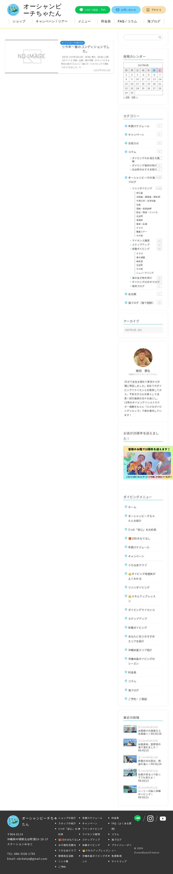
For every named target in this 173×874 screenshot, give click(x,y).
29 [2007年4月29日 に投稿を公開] (126, 92)
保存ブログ (147, 286)
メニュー (84, 21)
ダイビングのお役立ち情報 (147, 159)
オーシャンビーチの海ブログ (145, 180)
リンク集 (63, 861)
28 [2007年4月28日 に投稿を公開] (160, 88)
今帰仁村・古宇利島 (146, 200)
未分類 (145, 294)
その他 (139, 235)
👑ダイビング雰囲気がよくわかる (142, 576)
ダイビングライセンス (141, 610)
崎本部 (139, 261)
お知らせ (145, 143)
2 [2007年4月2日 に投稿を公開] (132, 74)
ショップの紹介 (67, 818)
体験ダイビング (147, 248)
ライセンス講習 (147, 240)
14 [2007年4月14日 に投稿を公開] (160, 79)
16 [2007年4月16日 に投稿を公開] (132, 83)
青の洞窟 (140, 257)
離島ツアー (141, 231)
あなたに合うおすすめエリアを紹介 (141, 638)
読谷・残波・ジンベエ (147, 212)
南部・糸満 (141, 223)
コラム (145, 152)
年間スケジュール (145, 126)
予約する (154, 10)
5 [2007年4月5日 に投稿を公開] (149, 74)
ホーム (132, 507)
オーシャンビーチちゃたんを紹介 (141, 518)
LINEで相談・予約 (93, 10)
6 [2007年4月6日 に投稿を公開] (154, 74)
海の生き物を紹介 (147, 277)
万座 (138, 204)
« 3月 (126, 97)
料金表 (106, 21)
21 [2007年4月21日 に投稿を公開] (160, 83)
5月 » (135, 97)
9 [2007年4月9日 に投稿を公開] (132, 79)
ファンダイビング (147, 188)
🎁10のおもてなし (139, 538)
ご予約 (62, 866)
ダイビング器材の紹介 (147, 165)
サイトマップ (119, 861)
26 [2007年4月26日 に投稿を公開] (148, 88)
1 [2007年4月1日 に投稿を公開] (126, 74)
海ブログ (153, 21)
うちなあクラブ (137, 565)
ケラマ (139, 227)
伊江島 (139, 192)
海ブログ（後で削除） (145, 303)
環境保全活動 (65, 856)
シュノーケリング (145, 272)
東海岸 (139, 220)
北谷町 (139, 216)
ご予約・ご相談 (137, 699)
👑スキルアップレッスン (142, 598)
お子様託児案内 (67, 845)
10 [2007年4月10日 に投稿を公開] (137, 79)
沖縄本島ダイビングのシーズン (141, 661)
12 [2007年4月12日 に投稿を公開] (148, 79)
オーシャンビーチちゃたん (34, 10)
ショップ (19, 21)
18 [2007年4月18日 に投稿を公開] (143, 83)
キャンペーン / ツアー (52, 21)
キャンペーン (145, 134)
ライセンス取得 (91, 834)
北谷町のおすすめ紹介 (147, 169)
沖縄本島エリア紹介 (140, 650)
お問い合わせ (126, 10)
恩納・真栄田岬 (144, 208)
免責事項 (117, 856)
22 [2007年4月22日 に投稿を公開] (126, 88)
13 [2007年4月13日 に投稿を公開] (154, 79)
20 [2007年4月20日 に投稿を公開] (154, 83)
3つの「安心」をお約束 (142, 529)
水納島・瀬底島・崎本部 (148, 196)
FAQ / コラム (127, 21)
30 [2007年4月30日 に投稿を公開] (132, 92)
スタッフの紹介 (67, 823)
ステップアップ (147, 244)
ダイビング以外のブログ (147, 281)
